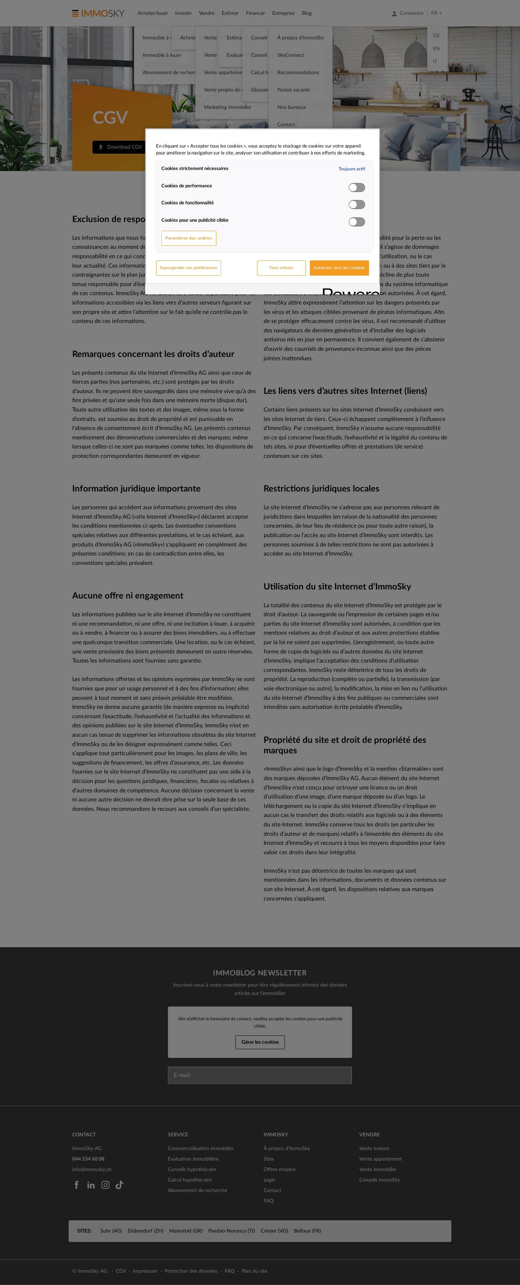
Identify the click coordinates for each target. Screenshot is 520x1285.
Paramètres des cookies (188, 238)
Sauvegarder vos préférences (188, 268)
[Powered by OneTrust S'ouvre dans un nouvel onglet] (348, 289)
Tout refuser (281, 268)
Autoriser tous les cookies (339, 268)
